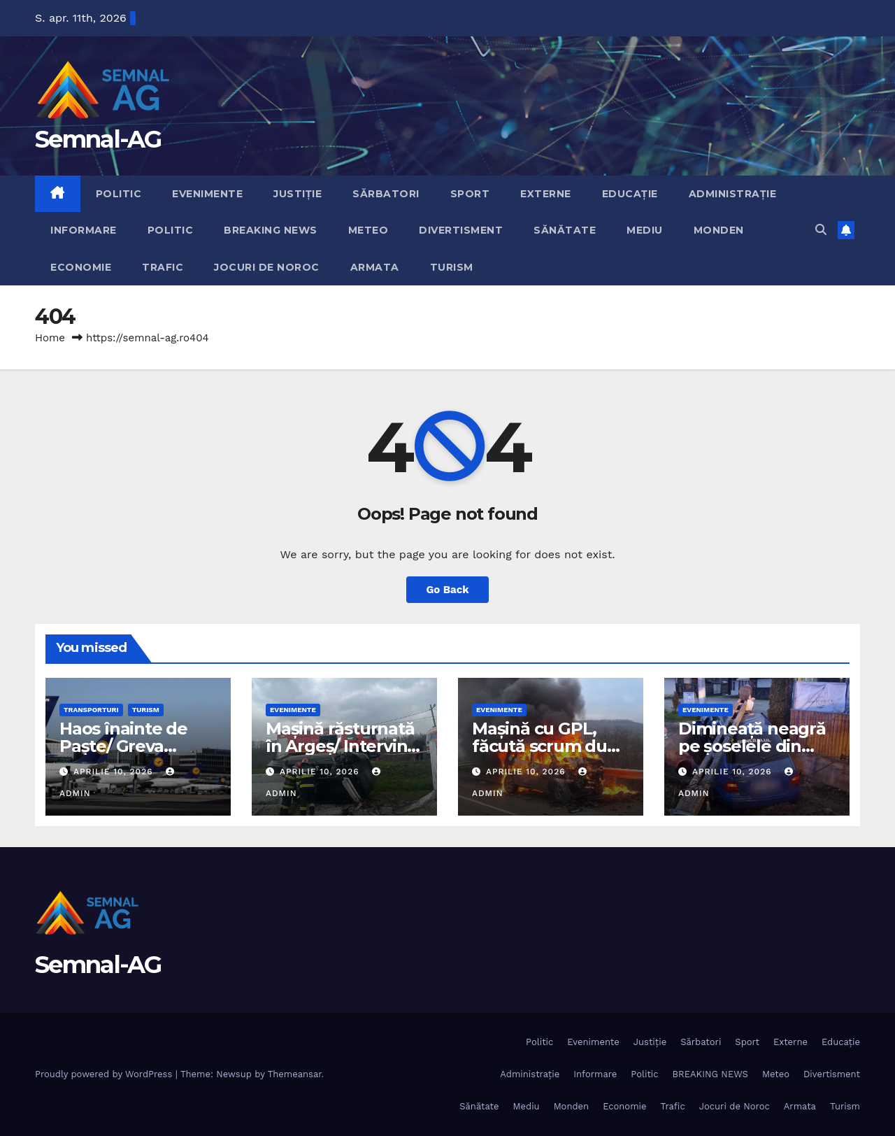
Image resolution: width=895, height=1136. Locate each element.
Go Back (448, 589)
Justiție (297, 193)
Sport (470, 193)
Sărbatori (386, 193)
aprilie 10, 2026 (115, 771)
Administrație (733, 193)
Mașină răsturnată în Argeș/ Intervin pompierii (340, 746)
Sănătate (565, 230)
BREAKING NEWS (270, 230)
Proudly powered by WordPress (105, 1074)
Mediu (644, 230)
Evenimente (207, 193)
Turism (451, 267)
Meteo (368, 230)
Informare (83, 230)
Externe (545, 193)
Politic (119, 193)
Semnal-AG (98, 139)
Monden (719, 230)
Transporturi (91, 709)
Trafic (162, 267)
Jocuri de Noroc (267, 267)
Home (50, 338)
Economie (80, 267)
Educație (630, 193)
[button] (820, 229)
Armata (374, 267)
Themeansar (295, 1074)
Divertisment (461, 230)
